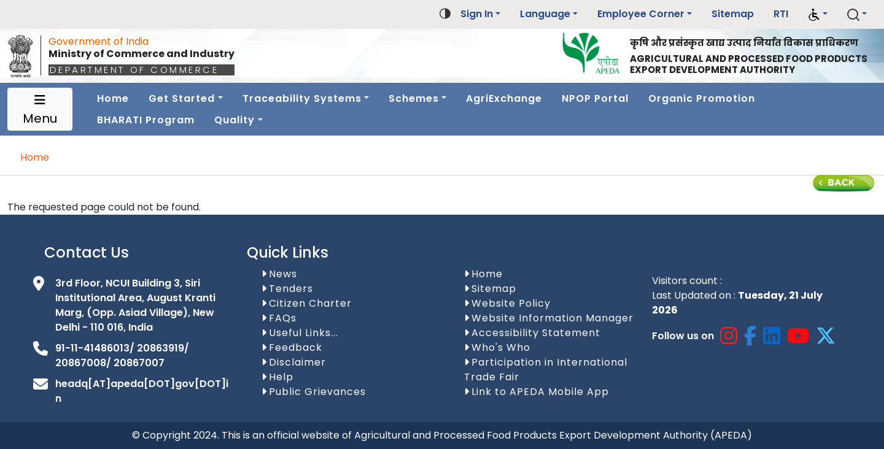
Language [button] (545, 14)
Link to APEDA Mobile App (540, 392)
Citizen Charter (310, 303)
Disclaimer (297, 362)
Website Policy (511, 303)
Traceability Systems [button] (302, 98)
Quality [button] (234, 120)
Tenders (291, 289)
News (283, 274)
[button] (817, 14)
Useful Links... (303, 333)
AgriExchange (504, 98)
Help (281, 377)
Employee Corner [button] (640, 14)
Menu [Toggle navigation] (40, 110)
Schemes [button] (414, 98)
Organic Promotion (701, 98)
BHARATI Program (146, 120)
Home (113, 98)
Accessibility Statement (535, 333)
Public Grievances (317, 392)
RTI (781, 14)
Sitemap (732, 14)
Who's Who (500, 347)
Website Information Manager (552, 318)
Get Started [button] (182, 98)
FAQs (283, 318)
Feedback (295, 347)
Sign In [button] (476, 14)
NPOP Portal (595, 98)
